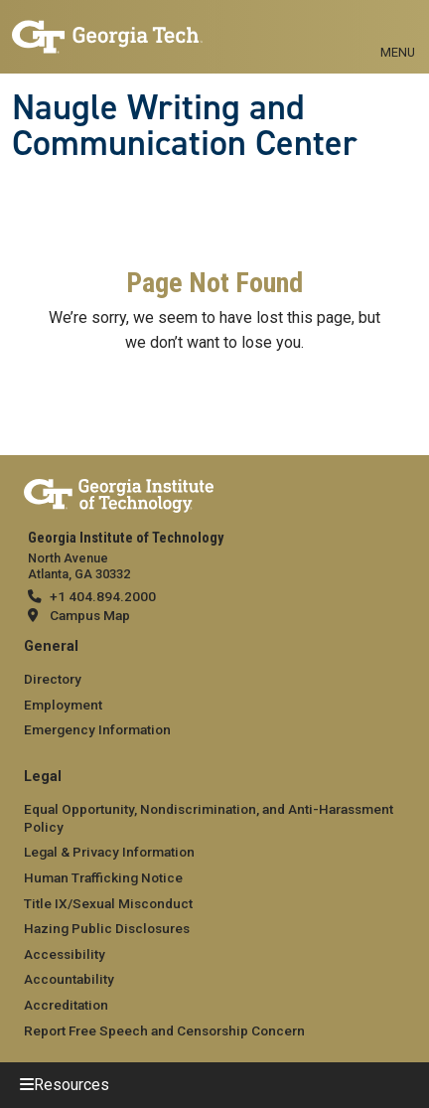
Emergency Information (97, 729)
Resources (71, 1084)
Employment (63, 704)
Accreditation (66, 1005)
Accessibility (64, 954)
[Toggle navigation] (397, 30)
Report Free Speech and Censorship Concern (164, 1030)
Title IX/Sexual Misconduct (108, 903)
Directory (52, 679)
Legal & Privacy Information (109, 852)
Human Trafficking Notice (103, 877)
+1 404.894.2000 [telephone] (103, 596)
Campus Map (90, 615)
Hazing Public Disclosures (107, 928)
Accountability (69, 979)
